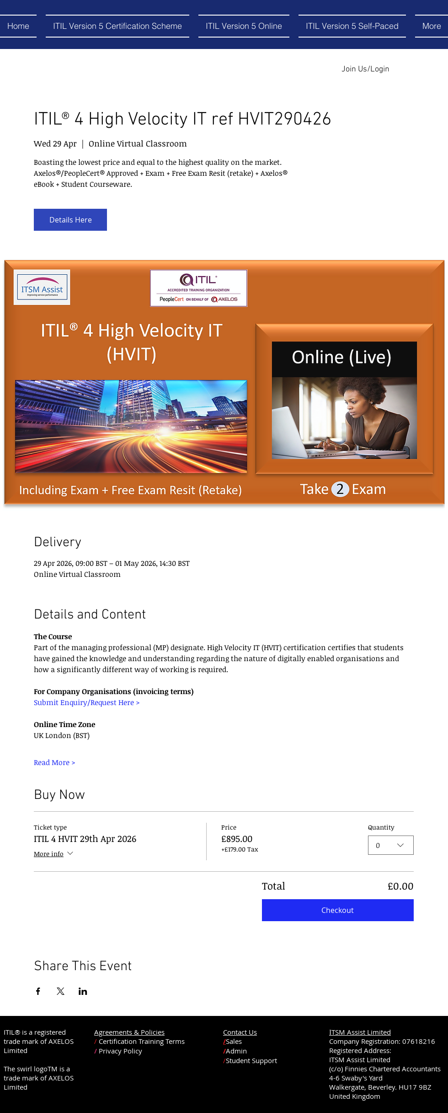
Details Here (70, 220)
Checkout (337, 910)
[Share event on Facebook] (38, 991)
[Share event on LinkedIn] (83, 991)
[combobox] (391, 845)
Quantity (381, 827)
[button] (244, 26)
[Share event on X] (60, 991)
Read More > (54, 762)
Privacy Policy (120, 1050)
